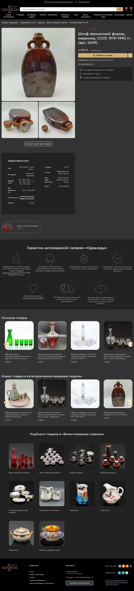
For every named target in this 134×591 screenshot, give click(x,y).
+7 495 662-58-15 (72, 571)
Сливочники (105, 510)
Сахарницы (13, 550)
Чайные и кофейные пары (49, 550)
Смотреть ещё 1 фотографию (38, 144)
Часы (76, 15)
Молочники (74, 510)
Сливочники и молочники (49, 510)
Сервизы (41, 22)
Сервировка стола (28, 22)
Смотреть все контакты (79, 583)
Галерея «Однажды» (10, 22)
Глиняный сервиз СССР (78, 22)
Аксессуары (119, 15)
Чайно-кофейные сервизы (49, 473)
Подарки (20, 15)
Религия (43, 15)
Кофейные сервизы (108, 473)
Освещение (52, 15)
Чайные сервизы (76, 473)
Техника (129, 15)
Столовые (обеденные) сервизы (18, 511)
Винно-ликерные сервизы (57, 22)
